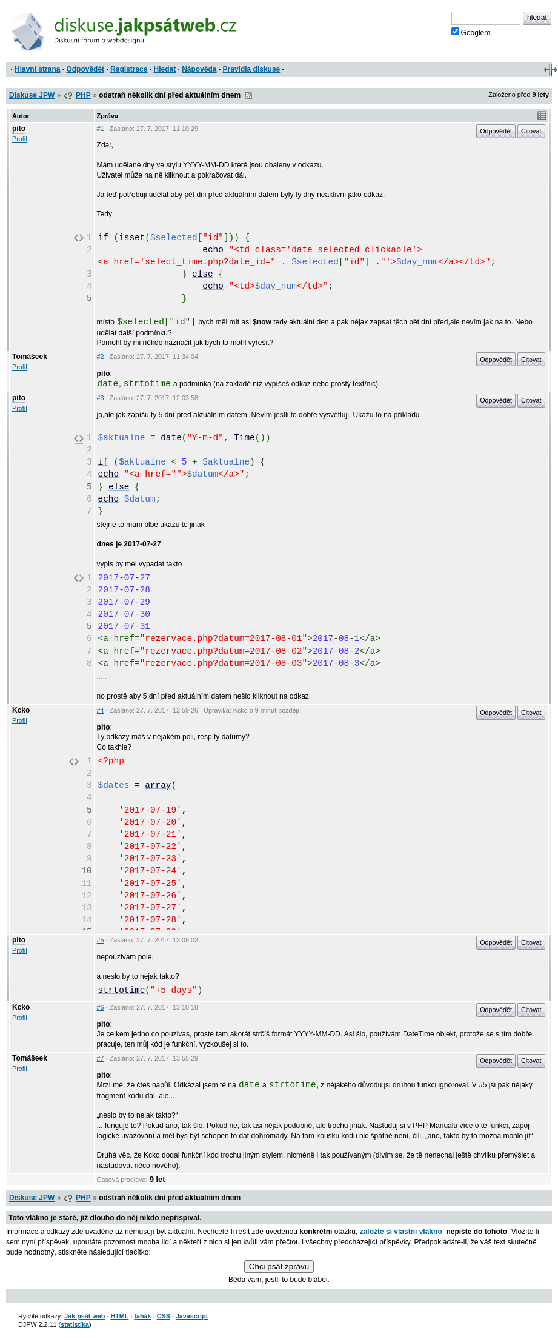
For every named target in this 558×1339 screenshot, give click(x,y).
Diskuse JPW (32, 95)
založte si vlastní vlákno (401, 1231)
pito (18, 128)
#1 (100, 128)
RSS (248, 95)
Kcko (21, 710)
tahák (142, 1316)
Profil (19, 139)
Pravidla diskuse (252, 69)
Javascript (192, 1316)
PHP (83, 95)
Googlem (471, 32)
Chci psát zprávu (279, 1266)
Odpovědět (85, 69)
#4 (100, 710)
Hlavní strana (37, 69)
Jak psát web (84, 1316)
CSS (163, 1316)
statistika (75, 1324)
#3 (100, 397)
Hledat (164, 69)
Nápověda (199, 69)
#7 (100, 1058)
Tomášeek (29, 356)
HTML (119, 1316)
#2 (100, 356)
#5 (100, 940)
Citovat (531, 131)
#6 (100, 1007)
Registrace (128, 69)
